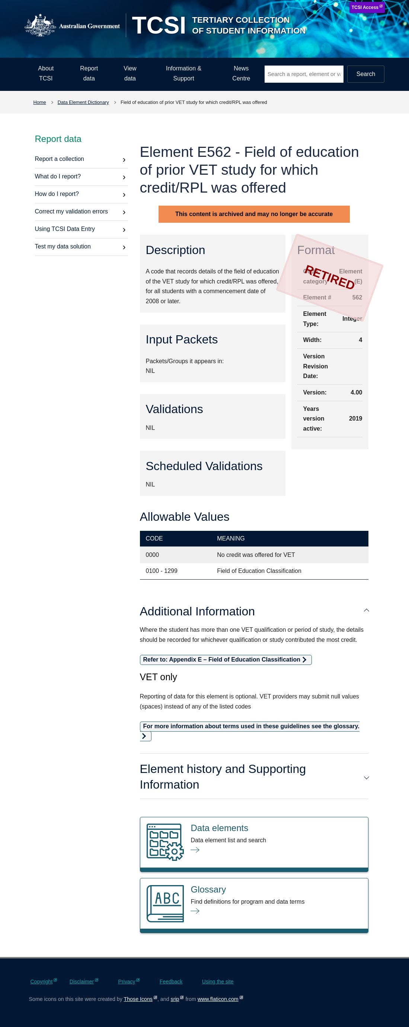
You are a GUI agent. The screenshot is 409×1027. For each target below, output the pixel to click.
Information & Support (183, 73)
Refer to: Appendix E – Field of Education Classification (222, 659)
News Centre (241, 73)
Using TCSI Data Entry (65, 229)
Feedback (171, 982)
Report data (89, 73)
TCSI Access (365, 7)
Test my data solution (63, 246)
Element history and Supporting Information (254, 777)
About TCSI (46, 73)
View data (130, 73)
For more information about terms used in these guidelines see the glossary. (251, 726)
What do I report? (58, 176)
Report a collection (59, 159)
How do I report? (57, 194)
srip (175, 999)
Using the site (218, 982)
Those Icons (138, 999)
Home (39, 102)
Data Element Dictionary (83, 102)
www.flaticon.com (218, 999)
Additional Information (254, 611)
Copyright (42, 982)
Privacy (126, 982)
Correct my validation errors (71, 211)
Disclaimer (82, 982)
